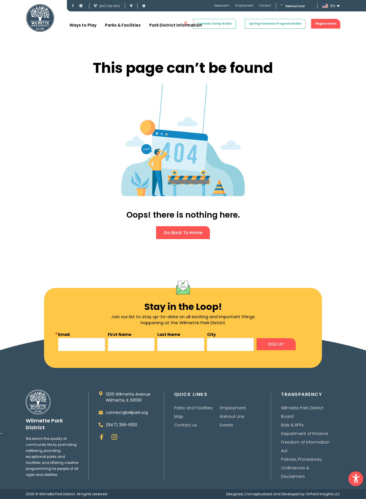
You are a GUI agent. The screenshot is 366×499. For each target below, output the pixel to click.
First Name (120, 334)
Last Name (168, 334)
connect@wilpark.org (127, 412)
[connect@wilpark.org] (101, 412)
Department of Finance (304, 433)
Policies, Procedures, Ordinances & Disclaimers (301, 467)
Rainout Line (295, 6)
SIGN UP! (276, 344)
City (211, 334)
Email (64, 334)
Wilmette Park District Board (302, 412)
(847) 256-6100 (109, 6)
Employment (244, 6)
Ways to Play (82, 25)
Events (226, 425)
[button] (355, 478)
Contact (265, 6)
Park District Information (175, 25)
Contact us (185, 425)
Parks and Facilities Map (193, 412)
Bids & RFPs (292, 425)
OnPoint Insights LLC (323, 494)
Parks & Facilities (123, 25)
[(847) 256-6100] (95, 5)
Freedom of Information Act (305, 446)
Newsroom (221, 6)
